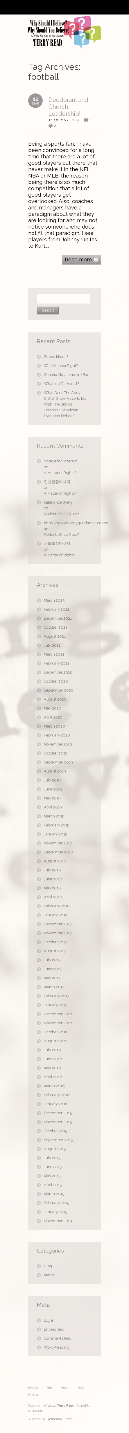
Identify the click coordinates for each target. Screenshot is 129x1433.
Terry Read (65, 1405)
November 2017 (58, 933)
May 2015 (52, 1176)
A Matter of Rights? (60, 473)
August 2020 (55, 699)
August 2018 (55, 861)
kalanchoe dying (58, 502)
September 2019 (58, 762)
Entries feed (54, 1329)
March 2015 (54, 1194)
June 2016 (53, 1059)
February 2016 (57, 1095)
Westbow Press (59, 1419)
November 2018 (58, 843)
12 (90, 120)
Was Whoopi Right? (61, 365)
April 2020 (53, 717)
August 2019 (55, 771)
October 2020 (56, 681)
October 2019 (55, 753)
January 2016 (56, 1104)
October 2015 (55, 1131)
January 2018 (56, 915)
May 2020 (52, 708)
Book (65, 1388)
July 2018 (52, 870)
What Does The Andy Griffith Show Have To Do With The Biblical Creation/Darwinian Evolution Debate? (65, 404)
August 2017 (55, 951)
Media (49, 1275)
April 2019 (53, 807)
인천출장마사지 (57, 482)
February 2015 (56, 1203)
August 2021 (55, 636)
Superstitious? (56, 356)
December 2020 (58, 672)
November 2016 (58, 1023)
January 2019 (55, 834)
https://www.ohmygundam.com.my (68, 523)
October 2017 (55, 942)
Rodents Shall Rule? (61, 514)
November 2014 (58, 1221)
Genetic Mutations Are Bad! (67, 374)
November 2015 (58, 1122)
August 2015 (55, 1149)
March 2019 (54, 816)
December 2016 (58, 1014)
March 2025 (54, 600)
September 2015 (58, 1140)
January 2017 (55, 1005)
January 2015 (55, 1212)
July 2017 (52, 960)
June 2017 (53, 969)
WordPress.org (56, 1347)
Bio (49, 1388)
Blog (76, 120)
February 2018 (57, 906)
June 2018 (53, 879)
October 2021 (55, 627)
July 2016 (52, 1050)
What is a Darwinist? (61, 383)
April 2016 (53, 1077)
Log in (49, 1320)
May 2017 (52, 978)
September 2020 (59, 690)
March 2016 (54, 1086)
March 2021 (54, 654)
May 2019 (52, 798)
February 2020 (57, 735)
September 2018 (58, 852)
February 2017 (56, 996)
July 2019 (52, 780)
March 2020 (54, 726)
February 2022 (56, 609)
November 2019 (58, 744)
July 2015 (52, 1158)
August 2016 (55, 1041)
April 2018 (53, 897)
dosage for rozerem (61, 461)
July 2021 (52, 645)
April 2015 (53, 1185)
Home (33, 1388)
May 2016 (52, 1068)
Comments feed (57, 1338)
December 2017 (58, 924)
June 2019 (53, 789)
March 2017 (54, 987)
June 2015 (53, 1167)
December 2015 (58, 1113)
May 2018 (52, 888)
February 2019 (56, 825)
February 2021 (56, 663)
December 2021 (58, 618)
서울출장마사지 (57, 543)
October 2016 (56, 1032)
